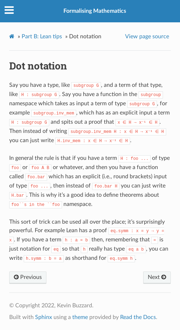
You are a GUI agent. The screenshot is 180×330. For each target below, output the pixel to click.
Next (157, 277)
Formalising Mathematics (94, 11)
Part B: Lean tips (42, 36)
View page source (147, 36)
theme (80, 317)
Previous (28, 277)
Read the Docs (138, 317)
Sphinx (43, 317)
